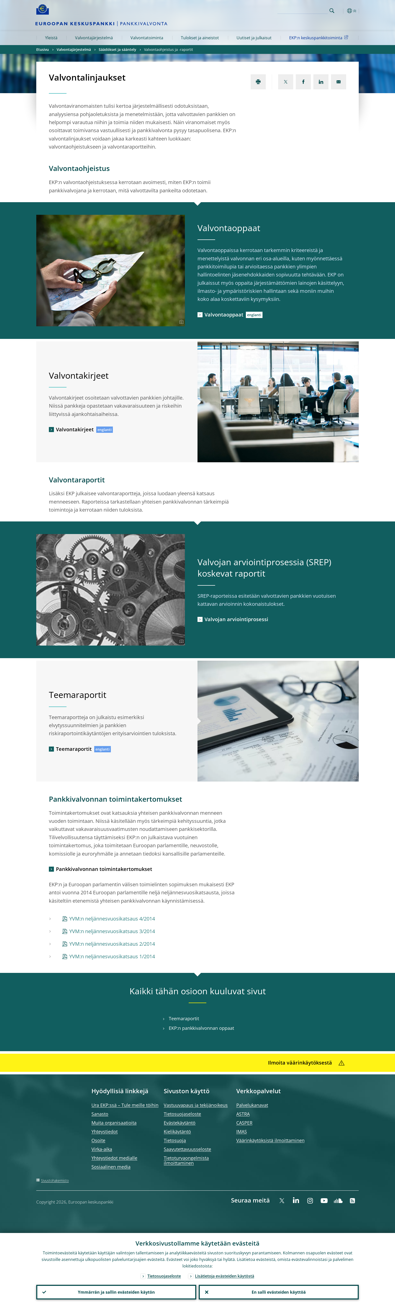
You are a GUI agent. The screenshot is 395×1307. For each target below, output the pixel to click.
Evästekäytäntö (179, 1123)
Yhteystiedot (104, 1131)
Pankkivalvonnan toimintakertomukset (104, 869)
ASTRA (243, 1114)
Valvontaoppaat (224, 314)
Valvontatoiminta (146, 38)
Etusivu (42, 49)
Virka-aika (101, 1149)
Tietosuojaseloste (182, 1114)
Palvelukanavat (252, 1105)
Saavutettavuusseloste (187, 1149)
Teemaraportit (74, 749)
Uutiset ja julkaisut (254, 38)
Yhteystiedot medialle (114, 1158)
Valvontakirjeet (75, 429)
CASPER (244, 1123)
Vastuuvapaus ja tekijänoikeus (196, 1105)
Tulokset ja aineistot (200, 38)
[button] (341, 11)
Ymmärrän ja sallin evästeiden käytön (116, 1292)
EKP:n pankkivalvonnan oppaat (201, 1028)
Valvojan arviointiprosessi (236, 619)
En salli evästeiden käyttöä (279, 1292)
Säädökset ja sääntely (117, 49)
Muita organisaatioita (114, 1123)
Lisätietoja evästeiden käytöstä (224, 1276)
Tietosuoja (175, 1140)
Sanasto (99, 1114)
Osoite (98, 1140)
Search (332, 10)
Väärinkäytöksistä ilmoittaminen (270, 1140)
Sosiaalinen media (110, 1167)
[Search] (302, 10)
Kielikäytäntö (177, 1131)
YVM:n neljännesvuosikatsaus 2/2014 (112, 943)
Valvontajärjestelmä (94, 38)
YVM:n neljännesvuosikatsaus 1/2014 (112, 956)
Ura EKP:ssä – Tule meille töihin (124, 1105)
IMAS (241, 1131)
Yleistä (51, 38)
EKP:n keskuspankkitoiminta (319, 37)
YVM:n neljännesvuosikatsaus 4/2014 (112, 918)
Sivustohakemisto (55, 1180)
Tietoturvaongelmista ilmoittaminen (186, 1160)
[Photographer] (181, 322)
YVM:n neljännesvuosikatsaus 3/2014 (112, 931)
